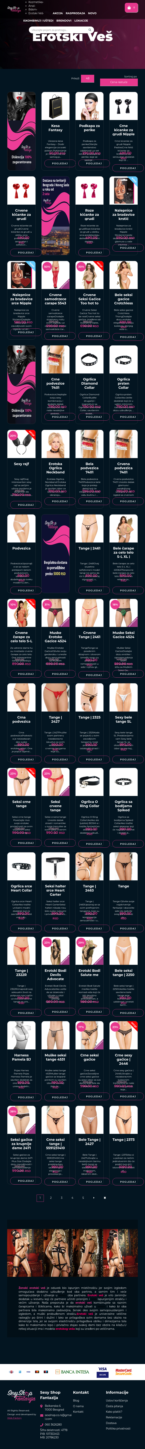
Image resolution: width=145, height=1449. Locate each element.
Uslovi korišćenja (117, 1400)
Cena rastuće (118, 82)
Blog (76, 1400)
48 (87, 78)
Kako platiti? (114, 1411)
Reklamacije (114, 1417)
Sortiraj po (130, 76)
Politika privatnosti (118, 1428)
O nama (78, 1406)
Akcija (58, 13)
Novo (92, 13)
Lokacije (81, 20)
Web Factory (14, 1417)
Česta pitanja (114, 1406)
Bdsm (33, 9)
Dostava (111, 1423)
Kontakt (78, 1411)
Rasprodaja (75, 13)
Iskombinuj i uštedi (38, 20)
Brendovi (64, 20)
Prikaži (75, 78)
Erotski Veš (36, 13)
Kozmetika (36, 2)
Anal (32, 6)
